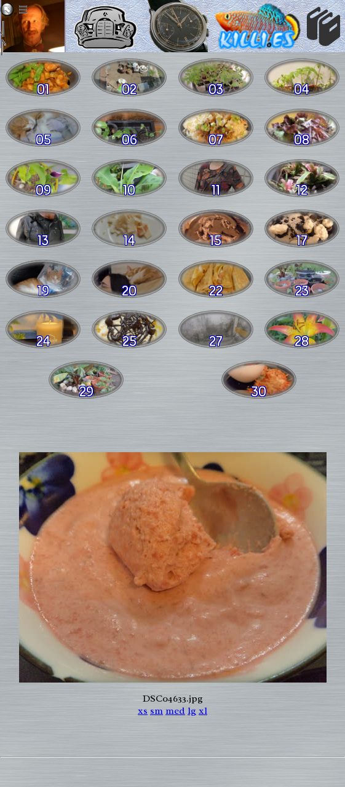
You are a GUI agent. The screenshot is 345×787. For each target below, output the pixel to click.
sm (156, 711)
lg (192, 711)
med (175, 711)
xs (143, 711)
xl (203, 711)
